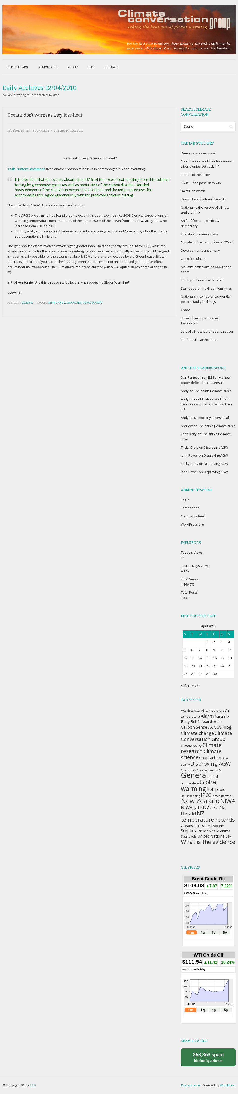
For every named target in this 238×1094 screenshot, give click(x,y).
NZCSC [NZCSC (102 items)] (211, 807)
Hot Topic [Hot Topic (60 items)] (216, 789)
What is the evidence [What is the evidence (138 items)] (208, 842)
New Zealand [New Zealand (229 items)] (200, 800)
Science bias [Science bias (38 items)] (206, 831)
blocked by (208, 1057)
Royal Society (92, 302)
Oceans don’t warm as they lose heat (44, 115)
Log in (185, 500)
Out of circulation (194, 258)
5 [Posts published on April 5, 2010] (185, 650)
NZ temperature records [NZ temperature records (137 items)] (208, 816)
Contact (111, 67)
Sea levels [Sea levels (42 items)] (189, 836)
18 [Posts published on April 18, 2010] (230, 658)
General (27, 302)
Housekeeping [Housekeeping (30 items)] (190, 796)
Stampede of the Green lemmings (206, 288)
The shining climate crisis (199, 234)
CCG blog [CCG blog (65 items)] (222, 727)
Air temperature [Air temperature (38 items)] (213, 710)
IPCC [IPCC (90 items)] (206, 795)
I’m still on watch (193, 191)
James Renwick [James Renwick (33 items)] (222, 796)
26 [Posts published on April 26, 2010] (185, 673)
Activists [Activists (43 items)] (187, 710)
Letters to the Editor (195, 174)
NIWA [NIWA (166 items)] (227, 801)
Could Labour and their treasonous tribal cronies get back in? (206, 404)
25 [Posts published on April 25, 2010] (230, 666)
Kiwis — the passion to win (201, 183)
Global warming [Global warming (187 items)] (199, 785)
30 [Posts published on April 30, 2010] (215, 673)
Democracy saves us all (198, 153)
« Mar (185, 685)
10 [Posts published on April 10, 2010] (222, 650)
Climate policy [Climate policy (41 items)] (191, 746)
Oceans (76, 302)
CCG (33, 1085)
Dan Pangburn (192, 377)
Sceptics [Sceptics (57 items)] (188, 830)
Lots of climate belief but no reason (207, 331)
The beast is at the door (199, 339)
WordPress (228, 1085)
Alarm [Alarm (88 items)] (207, 716)
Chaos (186, 310)
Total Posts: (190, 592)
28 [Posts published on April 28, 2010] (200, 673)
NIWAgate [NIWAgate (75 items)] (191, 807)
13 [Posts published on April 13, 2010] (193, 658)
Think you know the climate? (202, 280)
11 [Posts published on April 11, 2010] (230, 650)
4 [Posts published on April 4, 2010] (229, 642)
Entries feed (190, 508)
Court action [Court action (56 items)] (210, 757)
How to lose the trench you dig (203, 199)
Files (91, 67)
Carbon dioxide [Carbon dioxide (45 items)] (209, 721)
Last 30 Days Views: (196, 565)
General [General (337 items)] (194, 775)
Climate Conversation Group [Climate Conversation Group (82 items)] (206, 736)
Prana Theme (190, 1085)
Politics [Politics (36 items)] (199, 826)
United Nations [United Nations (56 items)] (211, 836)
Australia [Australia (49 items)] (222, 716)
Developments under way (200, 250)
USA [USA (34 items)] (228, 836)
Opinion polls (48, 67)
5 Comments (41, 130)
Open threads (17, 67)
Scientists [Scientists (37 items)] (223, 831)
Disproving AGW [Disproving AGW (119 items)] (210, 763)
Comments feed (193, 516)
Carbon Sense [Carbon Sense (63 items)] (194, 727)
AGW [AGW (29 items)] (197, 710)
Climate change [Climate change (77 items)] (197, 733)
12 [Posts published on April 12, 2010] (185, 658)
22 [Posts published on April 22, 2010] (207, 666)
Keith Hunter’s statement (26, 169)
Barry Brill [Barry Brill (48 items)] (189, 721)
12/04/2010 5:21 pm (18, 130)
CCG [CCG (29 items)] (210, 727)
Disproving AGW (59, 302)
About (73, 67)
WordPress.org (192, 524)
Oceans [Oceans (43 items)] (187, 825)
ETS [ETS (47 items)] (218, 770)
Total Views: (190, 579)
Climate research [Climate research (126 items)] (201, 748)
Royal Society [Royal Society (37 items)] (214, 826)
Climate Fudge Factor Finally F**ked (207, 242)
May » (196, 685)
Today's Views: (192, 552)
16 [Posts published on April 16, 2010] (215, 658)
